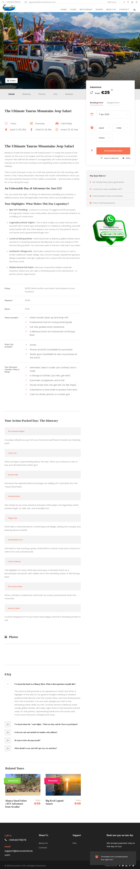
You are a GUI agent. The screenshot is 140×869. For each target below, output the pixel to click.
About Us (111, 9)
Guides (99, 9)
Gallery (11, 80)
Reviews (69, 94)
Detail (11, 94)
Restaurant (86, 9)
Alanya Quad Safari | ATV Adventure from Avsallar (16, 803)
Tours (73, 9)
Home (63, 9)
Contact (124, 9)
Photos (42, 94)
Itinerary (26, 94)
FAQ (55, 94)
